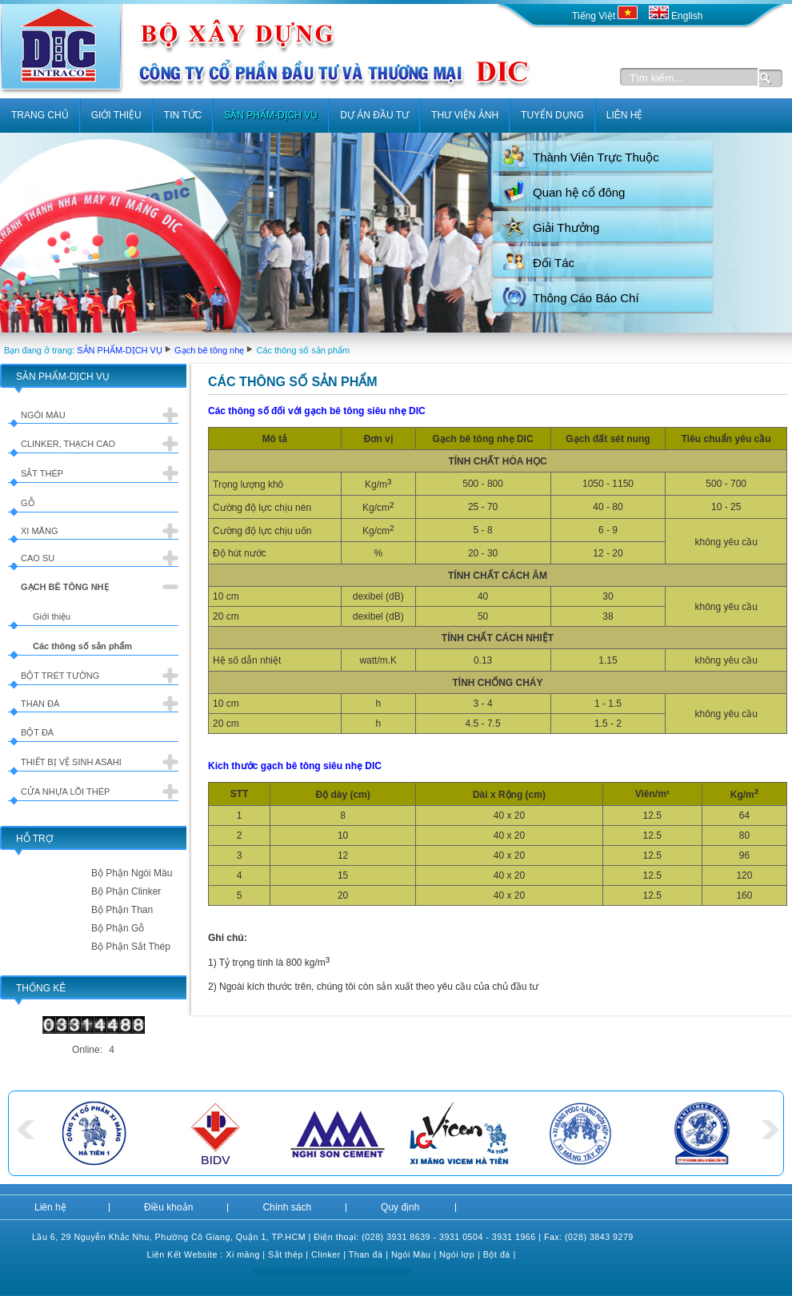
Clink (321, 1254)
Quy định (400, 1207)
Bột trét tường (60, 675)
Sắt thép (42, 473)
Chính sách (286, 1207)
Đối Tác (553, 262)
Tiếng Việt (606, 16)
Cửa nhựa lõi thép (65, 791)
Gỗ (28, 503)
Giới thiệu (51, 616)
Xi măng (39, 531)
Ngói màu (43, 415)
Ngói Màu (411, 1254)
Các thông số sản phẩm (82, 646)
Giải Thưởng (566, 227)
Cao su (37, 558)
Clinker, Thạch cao (68, 444)
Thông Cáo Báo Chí (586, 298)
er (336, 1254)
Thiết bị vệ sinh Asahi (71, 762)
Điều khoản (168, 1207)
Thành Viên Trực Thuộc (596, 157)
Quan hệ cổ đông (579, 192)
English (676, 16)
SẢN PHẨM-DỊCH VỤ (119, 350)
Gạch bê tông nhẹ (209, 350)
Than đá (40, 703)
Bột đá (37, 732)
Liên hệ (50, 1207)
